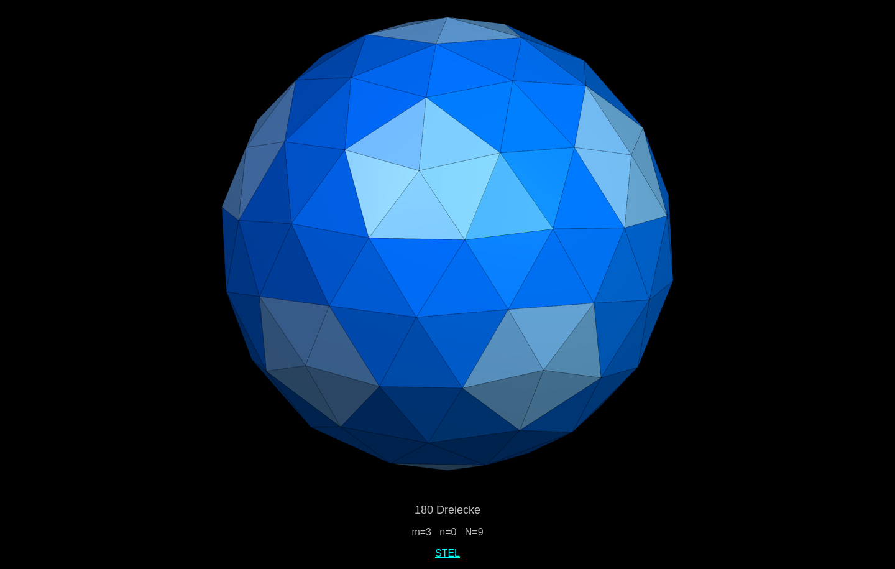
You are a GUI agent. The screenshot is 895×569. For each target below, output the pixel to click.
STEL (447, 553)
